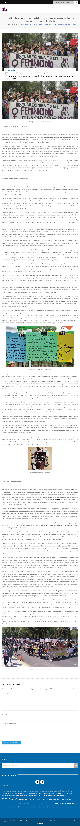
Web (3, 733)
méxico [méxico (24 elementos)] (70, 803)
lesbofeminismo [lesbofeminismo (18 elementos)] (22, 804)
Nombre (5, 714)
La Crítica (20, 821)
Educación (10, 70)
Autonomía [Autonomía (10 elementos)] (5, 793)
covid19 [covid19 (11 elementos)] (39, 795)
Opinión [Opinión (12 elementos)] (4, 807)
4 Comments (49, 73)
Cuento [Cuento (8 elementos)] (45, 795)
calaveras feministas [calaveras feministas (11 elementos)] (57, 793)
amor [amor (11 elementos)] (3, 791)
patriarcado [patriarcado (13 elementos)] (19, 807)
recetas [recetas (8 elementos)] (43, 807)
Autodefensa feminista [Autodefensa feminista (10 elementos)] (64, 791)
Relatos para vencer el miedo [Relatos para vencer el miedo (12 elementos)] (58, 807)
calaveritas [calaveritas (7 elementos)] (11, 795)
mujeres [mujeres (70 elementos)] (61, 803)
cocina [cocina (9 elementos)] (25, 795)
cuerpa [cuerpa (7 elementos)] (50, 795)
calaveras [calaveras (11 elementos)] (46, 793)
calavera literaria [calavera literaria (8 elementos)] (36, 793)
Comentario (6, 693)
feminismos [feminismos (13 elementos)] (22, 799)
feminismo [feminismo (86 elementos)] (10, 799)
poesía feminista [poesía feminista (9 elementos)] (35, 807)
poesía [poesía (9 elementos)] (27, 807)
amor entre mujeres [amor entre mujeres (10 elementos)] (13, 791)
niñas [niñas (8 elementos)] (76, 804)
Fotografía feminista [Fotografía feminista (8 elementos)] (41, 799)
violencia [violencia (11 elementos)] (73, 807)
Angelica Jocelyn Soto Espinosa (31, 73)
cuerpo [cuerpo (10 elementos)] (55, 795)
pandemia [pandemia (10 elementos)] (11, 807)
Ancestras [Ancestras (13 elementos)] (24, 791)
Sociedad (14, 24)
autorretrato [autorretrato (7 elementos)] (13, 793)
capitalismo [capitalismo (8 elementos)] (19, 795)
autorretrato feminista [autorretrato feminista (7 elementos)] (24, 793)
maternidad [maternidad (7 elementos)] (50, 804)
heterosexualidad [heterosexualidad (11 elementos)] (54, 799)
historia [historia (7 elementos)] (64, 799)
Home (6, 24)
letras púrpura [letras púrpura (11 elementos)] (35, 804)
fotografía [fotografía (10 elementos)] (31, 799)
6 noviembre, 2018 (12, 73)
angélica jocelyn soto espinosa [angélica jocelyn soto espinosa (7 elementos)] (38, 791)
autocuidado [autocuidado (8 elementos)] (52, 791)
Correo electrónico (9, 723)
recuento (56, 499)
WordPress (54, 821)
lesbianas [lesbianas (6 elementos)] (11, 804)
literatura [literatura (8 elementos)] (44, 804)
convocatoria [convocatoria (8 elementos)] (32, 795)
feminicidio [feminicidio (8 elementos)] (61, 795)
